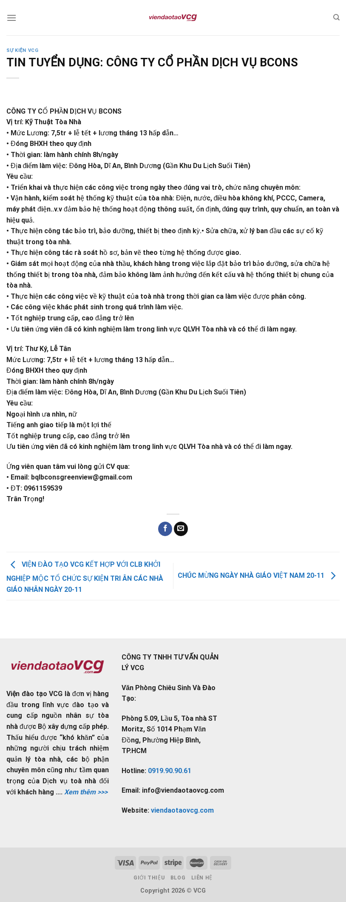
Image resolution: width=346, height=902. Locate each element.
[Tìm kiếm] (336, 17)
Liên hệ (202, 878)
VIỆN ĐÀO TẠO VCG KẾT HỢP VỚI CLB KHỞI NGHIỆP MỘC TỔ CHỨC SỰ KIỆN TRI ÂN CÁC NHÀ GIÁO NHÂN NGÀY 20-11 (84, 577)
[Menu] (11, 17)
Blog (177, 878)
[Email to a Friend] (181, 529)
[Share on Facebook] (165, 529)
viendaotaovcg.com (182, 810)
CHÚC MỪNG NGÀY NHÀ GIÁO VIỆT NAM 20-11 (259, 575)
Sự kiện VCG (22, 50)
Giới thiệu (148, 878)
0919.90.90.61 (169, 771)
